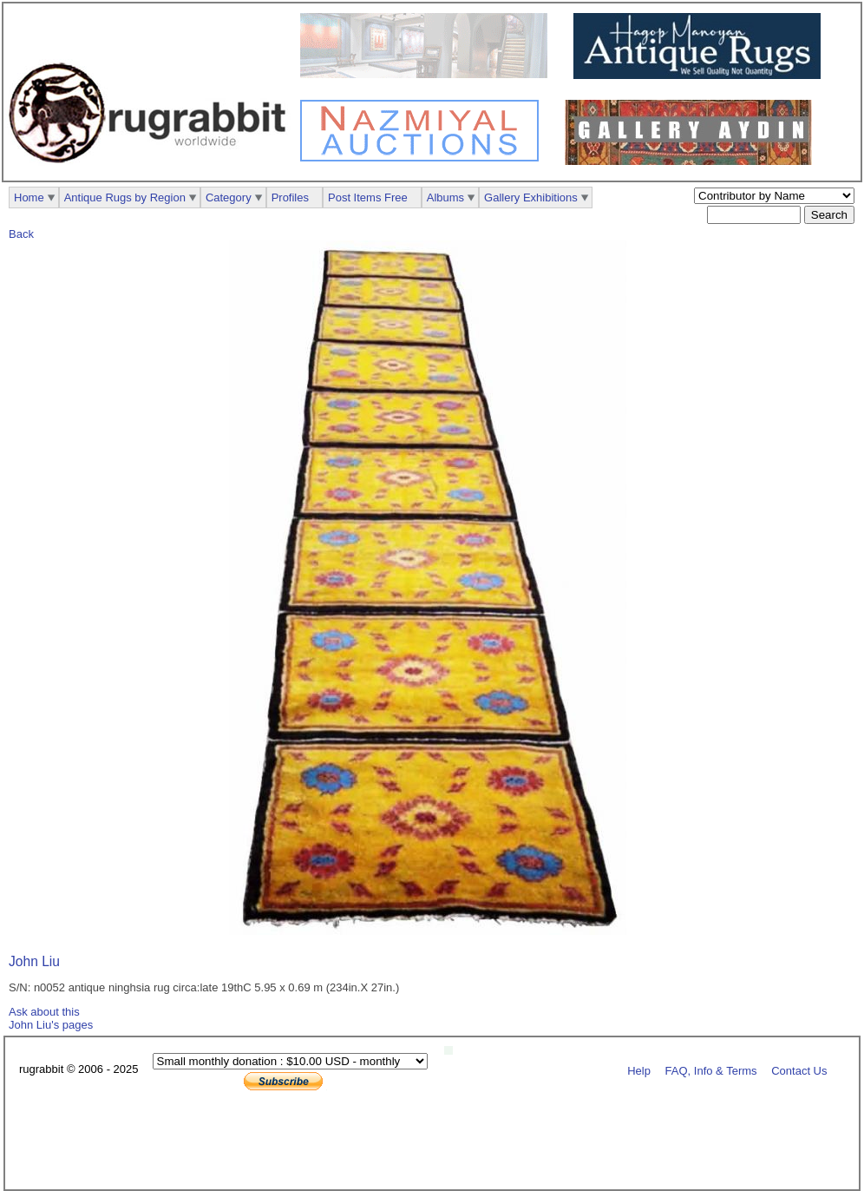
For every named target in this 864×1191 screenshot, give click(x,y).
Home (29, 197)
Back (21, 233)
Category (229, 197)
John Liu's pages (51, 1024)
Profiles (290, 197)
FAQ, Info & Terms (711, 1069)
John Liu (34, 961)
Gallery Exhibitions (531, 197)
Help (639, 1069)
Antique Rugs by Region (125, 197)
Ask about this (44, 1011)
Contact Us (799, 1069)
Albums (445, 197)
